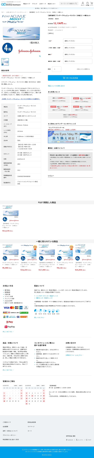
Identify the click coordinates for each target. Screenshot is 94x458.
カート (30, 431)
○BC (50, 41)
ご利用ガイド (7, 422)
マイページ (31, 426)
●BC (50, 54)
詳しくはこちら (7, 331)
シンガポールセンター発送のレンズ (47, 296)
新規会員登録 (32, 422)
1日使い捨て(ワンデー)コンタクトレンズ (16, 12)
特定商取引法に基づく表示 (11, 439)
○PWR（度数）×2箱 (54, 47)
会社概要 (5, 426)
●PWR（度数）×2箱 (54, 61)
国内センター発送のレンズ (44, 298)
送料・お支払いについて (10, 431)
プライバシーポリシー (9, 435)
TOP (2, 12)
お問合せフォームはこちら (74, 355)
